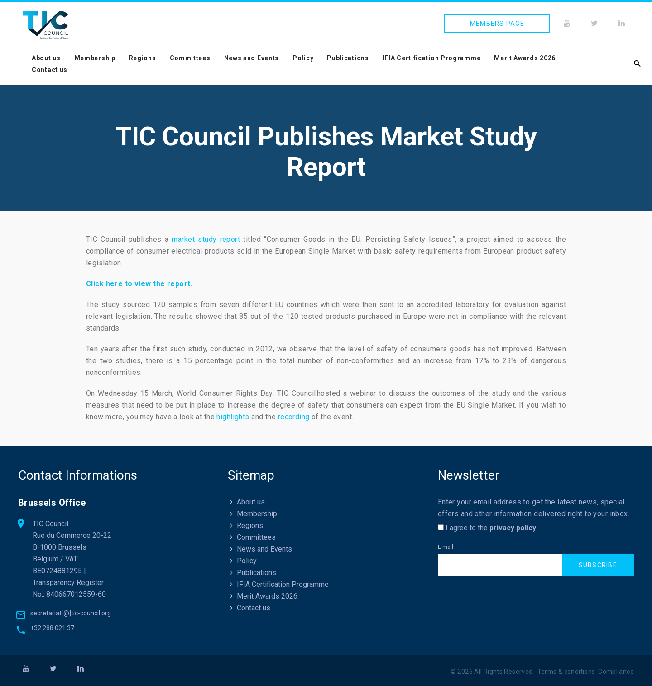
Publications (348, 58)
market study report (206, 239)
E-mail (445, 547)
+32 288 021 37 (52, 628)
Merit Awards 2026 (525, 58)
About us (46, 58)
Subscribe (598, 565)
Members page (497, 23)
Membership (94, 58)
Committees (190, 58)
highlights (232, 417)
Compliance (616, 671)
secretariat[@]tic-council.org (70, 613)
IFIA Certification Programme (432, 58)
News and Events (251, 58)
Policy (302, 58)
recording (294, 417)
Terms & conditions (566, 671)
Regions (142, 58)
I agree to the (487, 527)
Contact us (49, 69)
